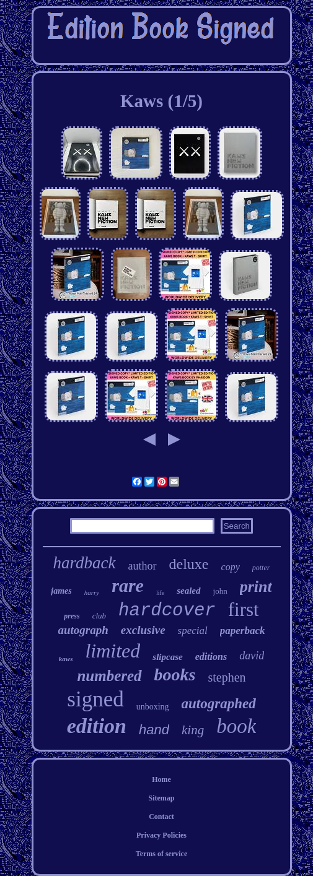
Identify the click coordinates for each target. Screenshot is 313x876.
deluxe (189, 564)
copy (230, 567)
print (256, 587)
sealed (188, 591)
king (193, 729)
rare (128, 585)
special (193, 630)
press (71, 616)
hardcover (167, 611)
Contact (161, 816)
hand (154, 729)
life (160, 592)
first (243, 609)
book (236, 726)
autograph (83, 629)
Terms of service (162, 853)
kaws (66, 658)
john (220, 591)
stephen (227, 677)
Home (161, 779)
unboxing (152, 706)
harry (91, 592)
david (251, 655)
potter (261, 567)
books (175, 674)
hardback (84, 562)
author (142, 566)
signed (95, 699)
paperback (242, 630)
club (99, 615)
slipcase (167, 657)
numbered (109, 675)
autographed (219, 703)
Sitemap (162, 798)
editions (211, 656)
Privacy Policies (161, 835)
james (61, 591)
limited (112, 651)
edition (96, 725)
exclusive (143, 629)
